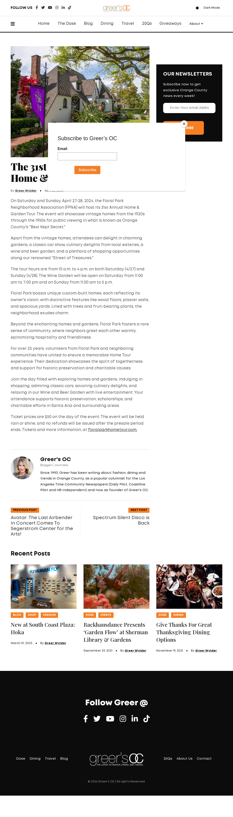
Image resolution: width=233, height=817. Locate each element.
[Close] (184, 123)
